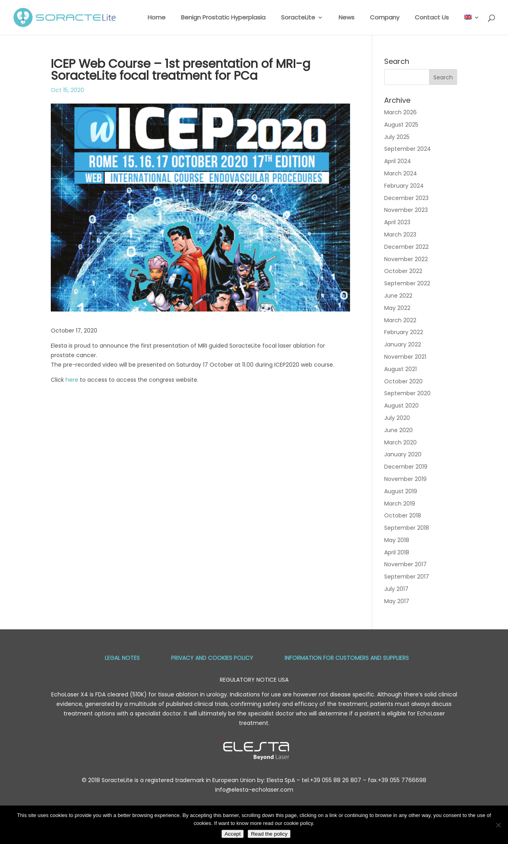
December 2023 (406, 198)
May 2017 (396, 601)
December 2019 (405, 467)
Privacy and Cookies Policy (212, 658)
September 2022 (407, 283)
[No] (498, 825)
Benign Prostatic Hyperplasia (223, 18)
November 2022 (406, 259)
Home (156, 18)
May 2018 (396, 540)
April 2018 (396, 552)
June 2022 (398, 296)
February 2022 (403, 332)
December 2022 (406, 247)
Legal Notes (122, 658)
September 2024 (407, 149)
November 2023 (406, 210)
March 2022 (400, 320)
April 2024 (397, 161)
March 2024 (400, 173)
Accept (233, 834)
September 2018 (406, 528)
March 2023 (400, 234)
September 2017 (406, 577)
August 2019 (400, 491)
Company (384, 18)
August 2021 (400, 369)
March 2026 (400, 112)
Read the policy (269, 834)
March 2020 (400, 442)
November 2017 (405, 564)
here (71, 380)
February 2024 (404, 186)
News (346, 18)
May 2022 (397, 308)
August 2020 (401, 406)
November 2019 (405, 479)
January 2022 (402, 344)
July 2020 (397, 418)
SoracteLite (298, 18)
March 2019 (399, 504)
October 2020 (403, 381)
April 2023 (397, 222)
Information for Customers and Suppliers (347, 658)
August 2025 (401, 125)
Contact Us (432, 18)
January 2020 (402, 454)
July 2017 (396, 589)
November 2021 (405, 357)
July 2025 (397, 137)
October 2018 (402, 515)
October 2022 (403, 271)
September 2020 (407, 393)
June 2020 (398, 430)
